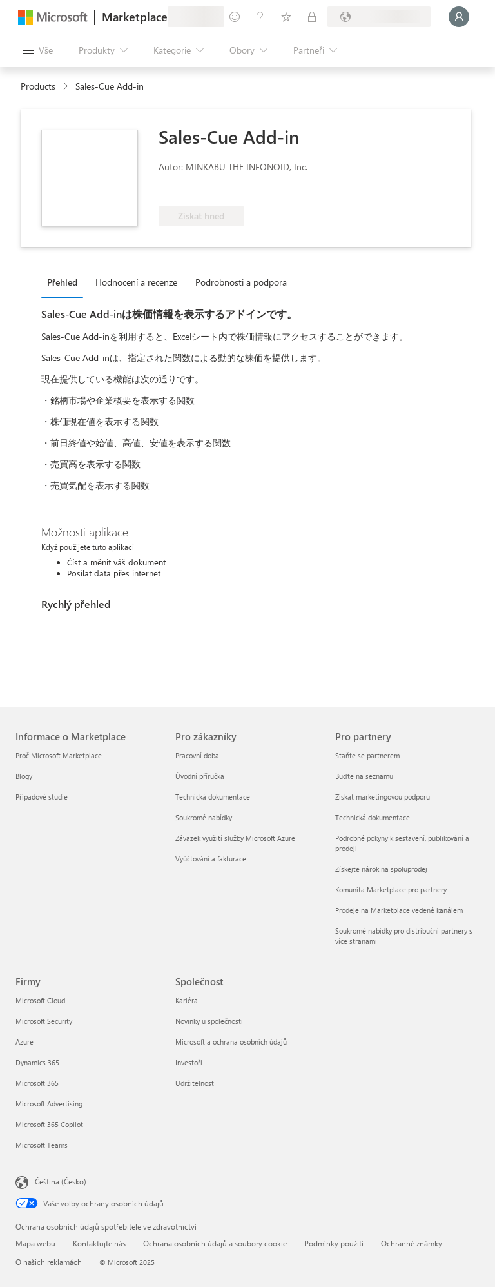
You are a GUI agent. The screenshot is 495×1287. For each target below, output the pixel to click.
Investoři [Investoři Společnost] (188, 1062)
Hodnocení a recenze (136, 282)
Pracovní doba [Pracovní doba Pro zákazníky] (197, 755)
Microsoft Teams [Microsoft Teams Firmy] (41, 1145)
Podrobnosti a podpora (241, 282)
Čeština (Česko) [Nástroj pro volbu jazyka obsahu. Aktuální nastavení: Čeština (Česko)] (60, 1181)
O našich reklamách (48, 1262)
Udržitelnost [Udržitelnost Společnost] (194, 1083)
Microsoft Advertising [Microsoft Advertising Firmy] (48, 1103)
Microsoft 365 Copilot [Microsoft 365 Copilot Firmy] (49, 1124)
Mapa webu (35, 1243)
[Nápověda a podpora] (260, 17)
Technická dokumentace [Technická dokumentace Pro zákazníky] (212, 796)
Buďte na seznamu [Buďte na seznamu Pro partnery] (364, 776)
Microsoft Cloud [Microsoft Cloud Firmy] (40, 1000)
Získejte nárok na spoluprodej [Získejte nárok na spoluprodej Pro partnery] (381, 869)
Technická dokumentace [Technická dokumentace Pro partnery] (372, 817)
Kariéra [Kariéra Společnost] (186, 1000)
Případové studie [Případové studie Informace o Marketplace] (41, 796)
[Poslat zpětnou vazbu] (234, 17)
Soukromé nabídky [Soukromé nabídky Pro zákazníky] (203, 817)
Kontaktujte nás (99, 1243)
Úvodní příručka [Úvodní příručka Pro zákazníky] (199, 776)
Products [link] (38, 86)
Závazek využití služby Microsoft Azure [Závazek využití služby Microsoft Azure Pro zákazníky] (235, 838)
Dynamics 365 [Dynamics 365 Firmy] (37, 1062)
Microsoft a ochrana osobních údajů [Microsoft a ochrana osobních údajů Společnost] (231, 1041)
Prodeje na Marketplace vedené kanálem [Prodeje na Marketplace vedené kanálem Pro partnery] (399, 910)
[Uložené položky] (286, 17)
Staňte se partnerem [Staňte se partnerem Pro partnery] (367, 755)
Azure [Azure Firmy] (24, 1041)
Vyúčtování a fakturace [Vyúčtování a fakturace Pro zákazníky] (210, 858)
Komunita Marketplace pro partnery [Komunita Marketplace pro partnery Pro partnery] (391, 889)
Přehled (62, 282)
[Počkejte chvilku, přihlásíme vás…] (459, 16)
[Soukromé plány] (312, 17)
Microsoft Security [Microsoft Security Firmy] (43, 1021)
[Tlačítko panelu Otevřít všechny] (38, 50)
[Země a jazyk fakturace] (379, 16)
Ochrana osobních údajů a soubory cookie (215, 1243)
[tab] (65, 282)
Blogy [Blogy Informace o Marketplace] (23, 776)
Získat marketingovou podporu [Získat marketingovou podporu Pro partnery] (382, 796)
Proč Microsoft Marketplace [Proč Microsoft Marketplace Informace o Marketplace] (58, 755)
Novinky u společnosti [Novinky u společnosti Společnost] (209, 1021)
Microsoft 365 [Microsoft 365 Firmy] (37, 1083)
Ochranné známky (411, 1243)
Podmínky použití (334, 1243)
